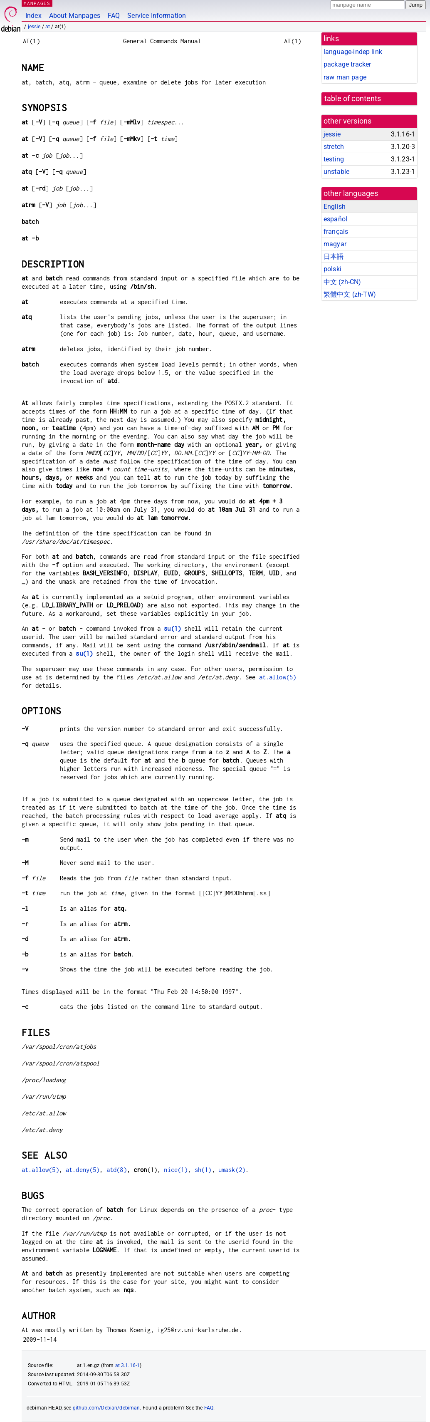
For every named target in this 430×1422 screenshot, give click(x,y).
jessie (34, 27)
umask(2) (231, 1169)
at (47, 27)
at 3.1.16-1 (127, 1365)
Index (33, 16)
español (335, 219)
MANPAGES (37, 3)
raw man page (345, 77)
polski (332, 269)
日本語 (334, 256)
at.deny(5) (83, 1169)
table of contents (352, 98)
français (336, 231)
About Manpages (74, 16)
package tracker (347, 64)
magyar (335, 244)
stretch (334, 147)
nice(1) (176, 1169)
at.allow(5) (278, 677)
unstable (336, 172)
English (335, 207)
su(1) (172, 628)
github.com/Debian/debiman (106, 1408)
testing (334, 159)
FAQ (114, 16)
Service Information (156, 16)
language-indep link (353, 52)
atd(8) (116, 1169)
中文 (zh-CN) (342, 282)
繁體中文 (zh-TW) (350, 294)
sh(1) (203, 1169)
